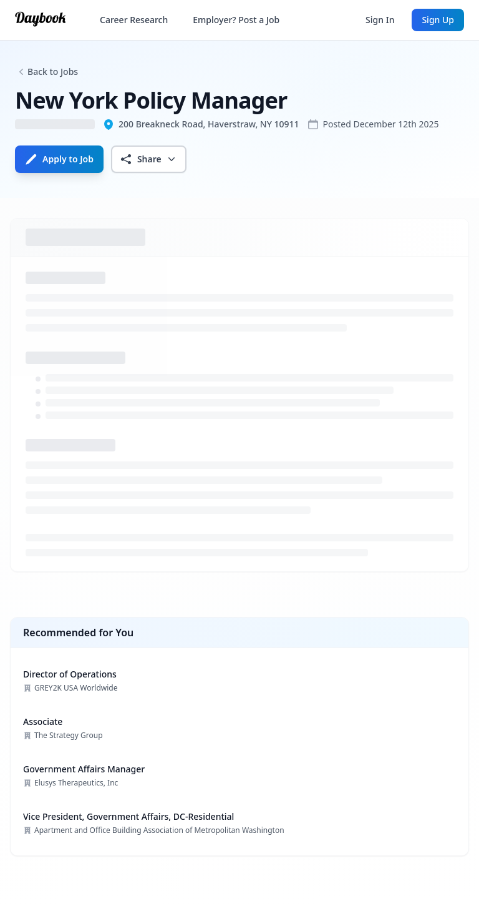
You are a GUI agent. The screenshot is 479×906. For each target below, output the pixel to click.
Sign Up (438, 20)
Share (149, 159)
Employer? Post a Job (236, 20)
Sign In (379, 20)
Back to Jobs (52, 71)
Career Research (134, 20)
